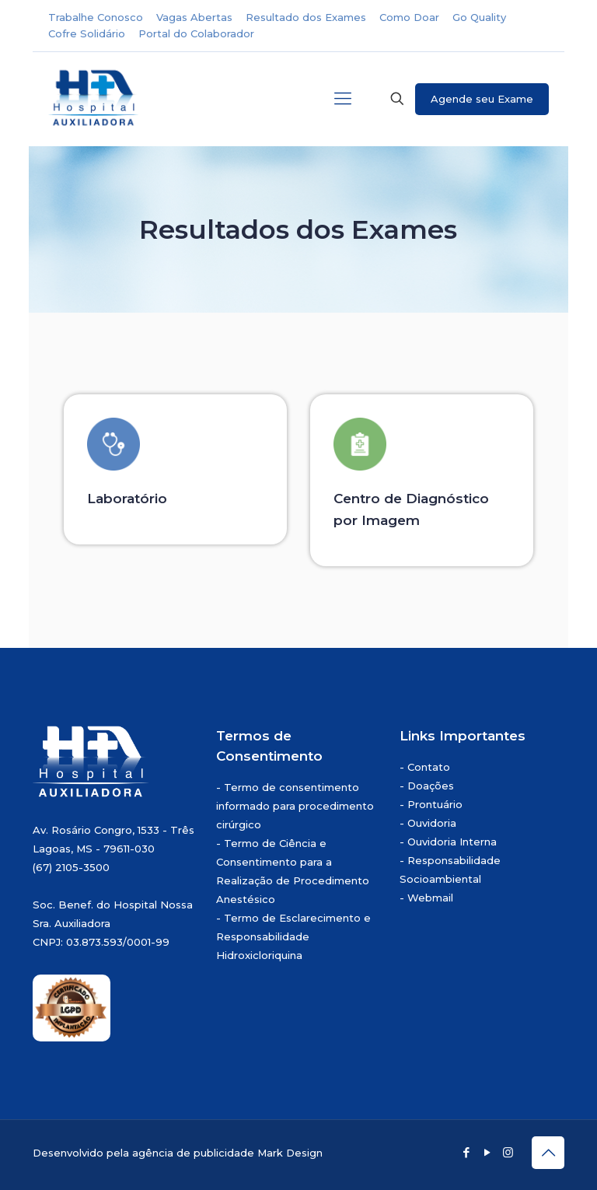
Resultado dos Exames (306, 17)
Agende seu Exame (482, 99)
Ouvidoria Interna (452, 841)
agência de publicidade (193, 1152)
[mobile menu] (343, 99)
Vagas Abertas (194, 17)
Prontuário (435, 804)
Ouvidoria (431, 823)
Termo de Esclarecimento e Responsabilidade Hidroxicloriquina (293, 936)
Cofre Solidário (86, 33)
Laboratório (127, 498)
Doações (430, 785)
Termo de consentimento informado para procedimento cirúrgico (295, 806)
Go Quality (479, 17)
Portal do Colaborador (196, 33)
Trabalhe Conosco (95, 17)
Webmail (430, 897)
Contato (428, 767)
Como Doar (409, 17)
